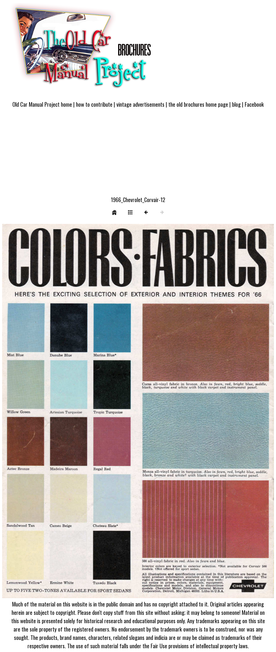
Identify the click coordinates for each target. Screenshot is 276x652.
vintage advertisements (140, 104)
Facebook (254, 104)
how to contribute (94, 104)
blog (236, 104)
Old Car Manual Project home (42, 104)
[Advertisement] (138, 155)
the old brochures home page (198, 104)
